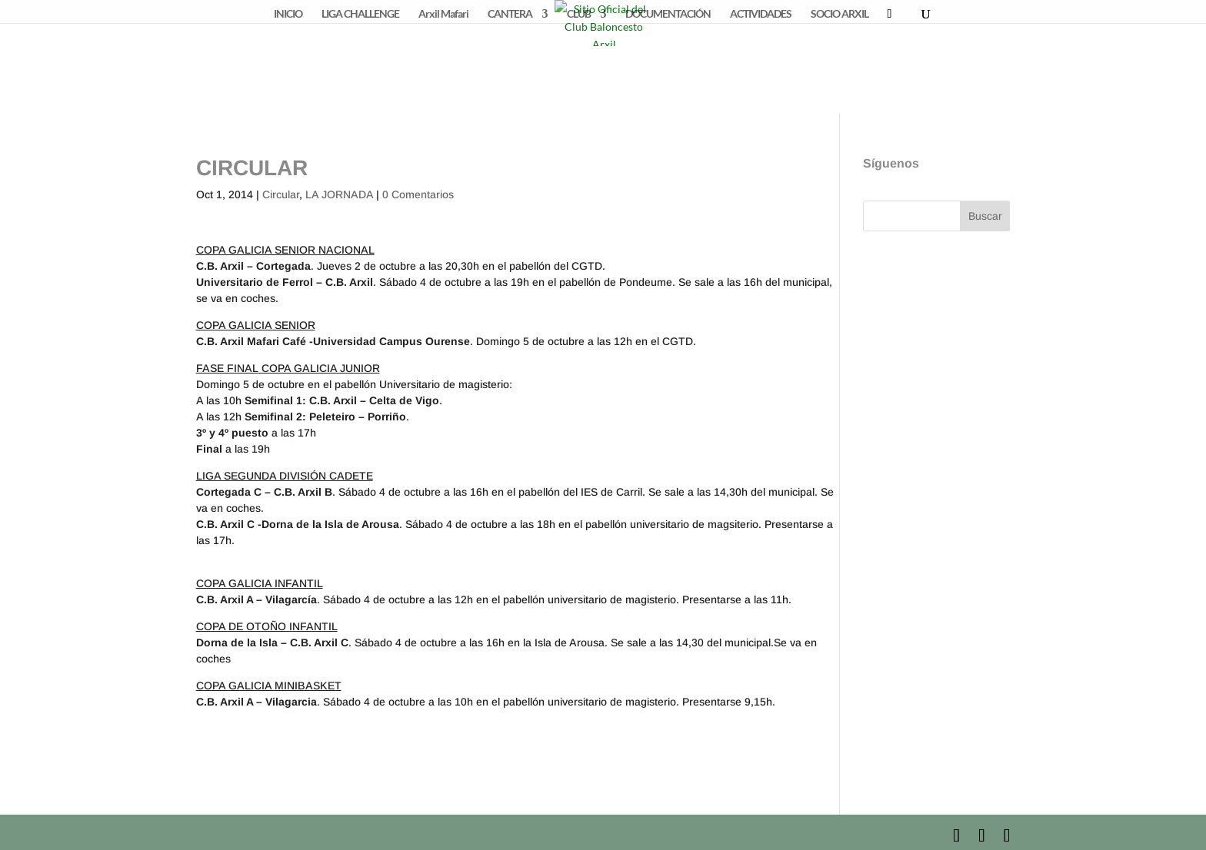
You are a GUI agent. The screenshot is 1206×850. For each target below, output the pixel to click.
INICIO (288, 14)
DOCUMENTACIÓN (668, 14)
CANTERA (510, 14)
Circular (280, 194)
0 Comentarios (418, 194)
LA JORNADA (339, 194)
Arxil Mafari (443, 14)
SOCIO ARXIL (839, 14)
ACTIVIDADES (760, 14)
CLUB (579, 14)
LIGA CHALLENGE (360, 14)
